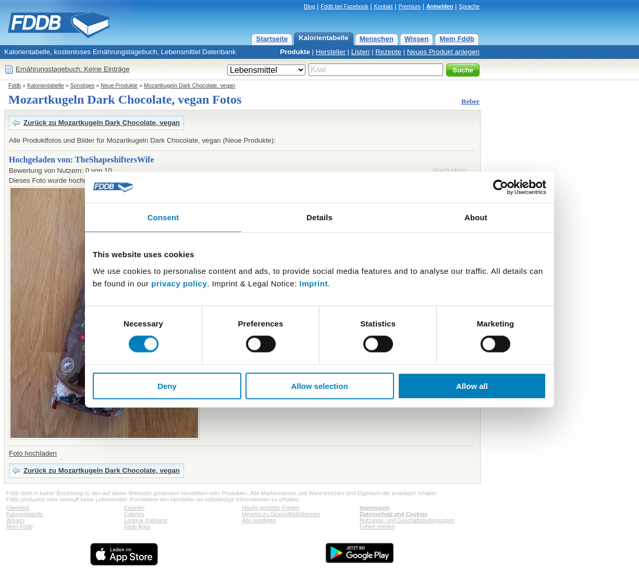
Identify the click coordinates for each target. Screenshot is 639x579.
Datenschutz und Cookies (393, 514)
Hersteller (331, 52)
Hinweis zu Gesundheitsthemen (281, 514)
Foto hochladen (33, 453)
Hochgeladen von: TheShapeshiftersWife (81, 159)
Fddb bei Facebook (344, 6)
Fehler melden (377, 526)
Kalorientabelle (324, 38)
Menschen (377, 39)
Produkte (295, 52)
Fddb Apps (137, 526)
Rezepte (388, 52)
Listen (360, 52)
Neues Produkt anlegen (443, 52)
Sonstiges (82, 85)
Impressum (374, 508)
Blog (309, 6)
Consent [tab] (163, 217)
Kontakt (383, 6)
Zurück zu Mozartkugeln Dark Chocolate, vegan (101, 123)
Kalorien (134, 508)
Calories (134, 514)
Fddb (14, 85)
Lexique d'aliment (145, 520)
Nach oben (449, 170)
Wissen (416, 39)
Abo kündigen (259, 520)
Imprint (314, 283)
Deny (167, 385)
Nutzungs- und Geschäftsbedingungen (407, 520)
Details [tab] (319, 217)
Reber (470, 101)
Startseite (272, 39)
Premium (409, 6)
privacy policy (179, 283)
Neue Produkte (119, 85)
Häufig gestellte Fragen (270, 508)
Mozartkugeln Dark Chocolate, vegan (189, 85)
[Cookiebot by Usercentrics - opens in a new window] (500, 187)
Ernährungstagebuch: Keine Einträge (73, 69)
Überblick (17, 508)
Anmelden (439, 6)
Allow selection (319, 385)
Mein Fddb (456, 39)
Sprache (469, 6)
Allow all (472, 385)
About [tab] (475, 217)
